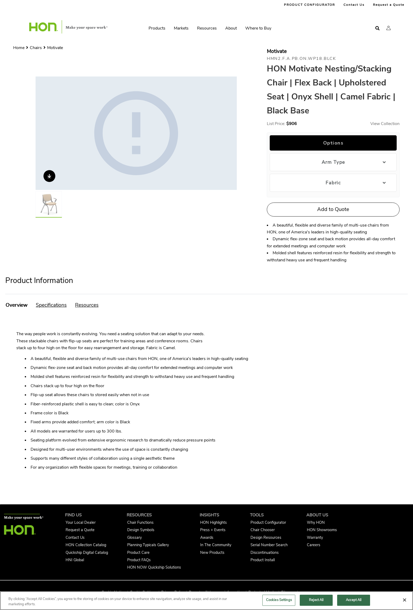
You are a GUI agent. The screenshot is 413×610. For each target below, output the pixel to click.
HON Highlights (213, 522)
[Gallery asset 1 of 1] (136, 133)
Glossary (134, 537)
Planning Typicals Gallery (148, 544)
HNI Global (75, 560)
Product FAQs (139, 560)
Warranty (315, 537)
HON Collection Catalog (86, 544)
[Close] (404, 600)
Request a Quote (388, 5)
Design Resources (265, 537)
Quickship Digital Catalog (87, 552)
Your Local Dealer (81, 522)
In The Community (215, 544)
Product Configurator (268, 522)
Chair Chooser (262, 529)
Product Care (138, 552)
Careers (313, 544)
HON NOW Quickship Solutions (154, 567)
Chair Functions (140, 522)
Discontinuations (264, 552)
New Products (212, 552)
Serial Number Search (269, 544)
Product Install (262, 560)
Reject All (316, 600)
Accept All (353, 600)
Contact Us (354, 5)
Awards (206, 537)
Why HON (316, 522)
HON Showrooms (322, 529)
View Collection (385, 124)
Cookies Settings (279, 600)
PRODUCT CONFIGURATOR (309, 5)
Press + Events (212, 529)
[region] (206, 600)
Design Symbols (140, 529)
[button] (388, 28)
